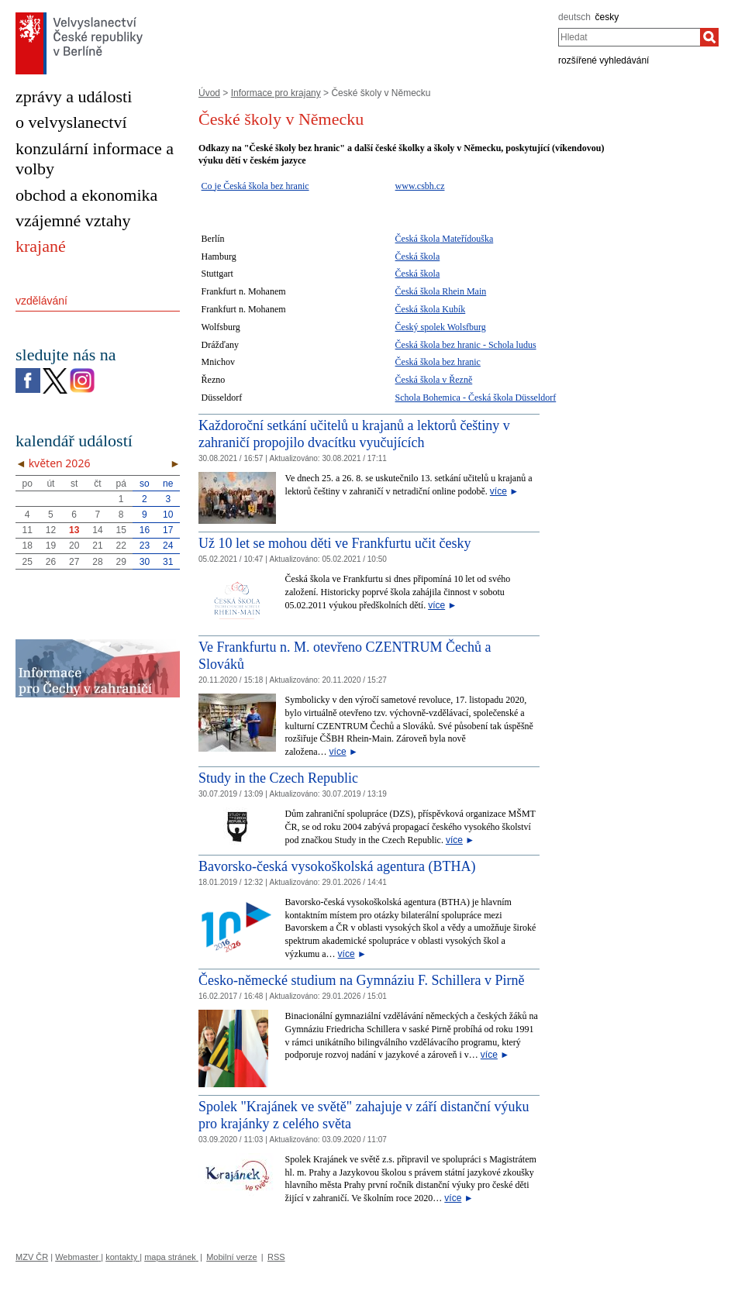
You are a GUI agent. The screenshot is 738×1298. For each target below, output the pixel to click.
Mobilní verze (231, 1257)
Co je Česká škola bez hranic (255, 186)
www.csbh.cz (420, 186)
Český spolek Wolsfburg (440, 327)
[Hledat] (709, 37)
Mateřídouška (466, 238)
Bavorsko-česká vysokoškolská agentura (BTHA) (336, 866)
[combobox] (629, 37)
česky (607, 17)
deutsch (574, 17)
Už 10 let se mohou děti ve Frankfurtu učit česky (334, 543)
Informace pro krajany (276, 93)
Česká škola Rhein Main (441, 291)
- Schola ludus (508, 344)
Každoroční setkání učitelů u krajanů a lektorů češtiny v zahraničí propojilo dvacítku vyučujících (354, 434)
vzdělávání (41, 300)
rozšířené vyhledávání (603, 60)
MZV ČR (32, 1257)
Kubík (452, 309)
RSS (276, 1257)
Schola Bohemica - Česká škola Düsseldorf (476, 397)
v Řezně (456, 379)
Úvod (209, 93)
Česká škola (417, 238)
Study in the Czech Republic (278, 778)
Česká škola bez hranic (438, 344)
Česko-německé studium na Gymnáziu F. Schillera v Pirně (361, 980)
